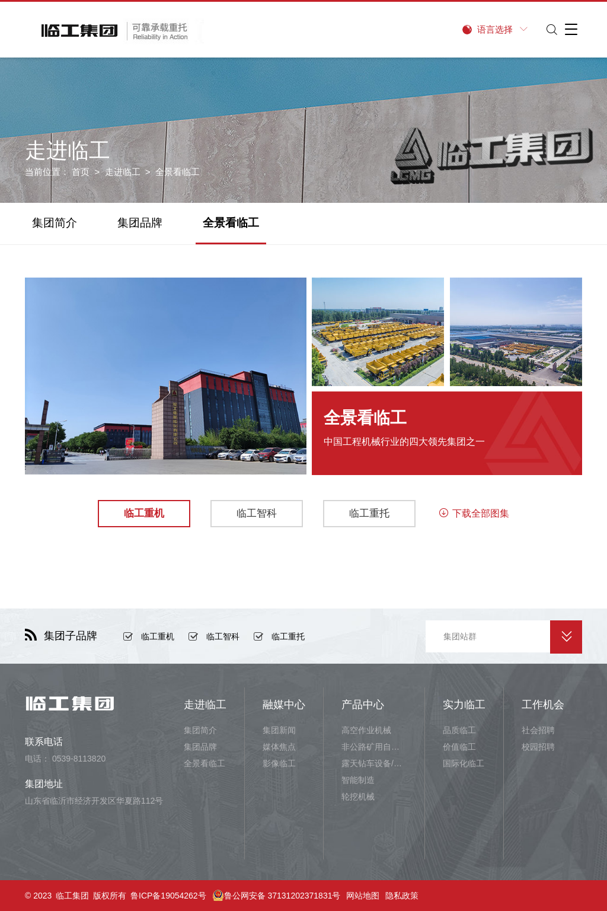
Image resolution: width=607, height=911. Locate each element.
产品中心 (362, 705)
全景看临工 (231, 222)
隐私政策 (401, 895)
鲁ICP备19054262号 (168, 895)
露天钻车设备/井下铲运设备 (374, 763)
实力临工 (464, 705)
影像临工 (279, 763)
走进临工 (122, 172)
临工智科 (222, 636)
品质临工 (459, 730)
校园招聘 (538, 746)
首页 (81, 172)
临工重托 (288, 636)
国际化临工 (463, 763)
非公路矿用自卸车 (374, 746)
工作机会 (543, 705)
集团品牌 (139, 222)
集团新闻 (279, 730)
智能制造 (358, 780)
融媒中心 (284, 705)
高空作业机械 (366, 730)
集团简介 (54, 222)
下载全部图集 (474, 513)
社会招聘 (538, 730)
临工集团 (72, 895)
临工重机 (157, 636)
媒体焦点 (279, 746)
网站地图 (362, 895)
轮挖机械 (358, 796)
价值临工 (459, 746)
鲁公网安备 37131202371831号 (276, 896)
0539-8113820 (79, 758)
